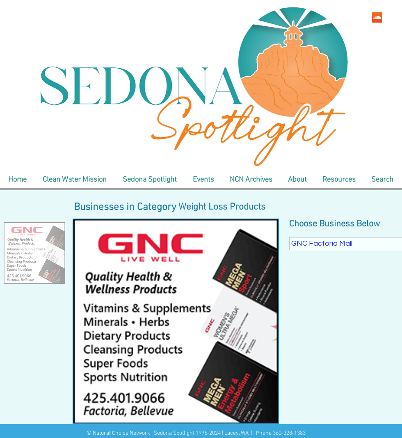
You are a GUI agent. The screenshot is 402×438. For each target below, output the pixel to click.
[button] (74, 180)
